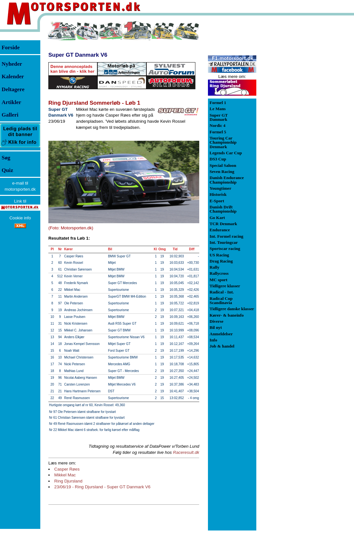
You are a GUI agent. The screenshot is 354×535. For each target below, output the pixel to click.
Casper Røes (67, 469)
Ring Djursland (68, 481)
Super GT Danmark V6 (77, 55)
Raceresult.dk (186, 452)
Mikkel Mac (65, 475)
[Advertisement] (290, 117)
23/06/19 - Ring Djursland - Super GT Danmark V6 (102, 486)
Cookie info (20, 217)
